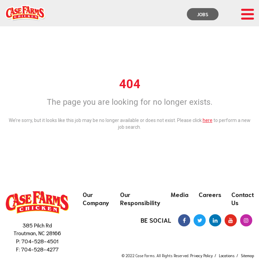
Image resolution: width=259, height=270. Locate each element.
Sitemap (247, 255)
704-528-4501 (40, 240)
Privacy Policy (201, 255)
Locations (227, 255)
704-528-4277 (40, 248)
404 (129, 84)
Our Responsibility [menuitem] (140, 198)
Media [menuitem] (180, 194)
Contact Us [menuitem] (242, 198)
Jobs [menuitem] (202, 14)
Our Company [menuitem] (96, 198)
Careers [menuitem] (210, 194)
